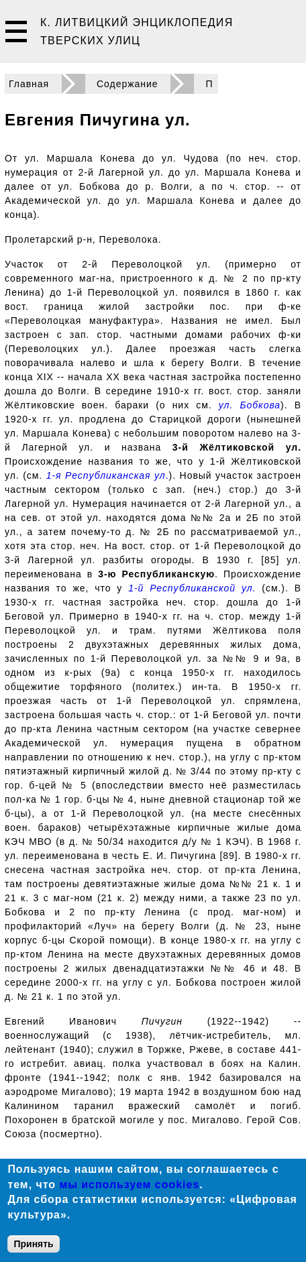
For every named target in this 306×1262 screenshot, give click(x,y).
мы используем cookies (129, 1184)
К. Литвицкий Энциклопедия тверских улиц (136, 31)
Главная (29, 83)
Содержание (127, 83)
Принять (33, 1244)
